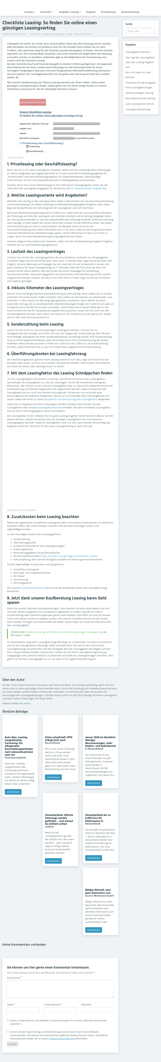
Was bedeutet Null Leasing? (140, 98)
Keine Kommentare (83, 34)
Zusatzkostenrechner (33, 587)
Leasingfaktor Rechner (137, 51)
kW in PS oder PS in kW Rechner (138, 75)
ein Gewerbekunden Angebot (86, 188)
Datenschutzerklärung (62, 1038)
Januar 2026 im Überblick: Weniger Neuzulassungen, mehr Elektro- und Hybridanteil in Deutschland (100, 743)
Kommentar (14, 977)
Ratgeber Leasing (70, 11)
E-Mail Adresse (53, 1004)
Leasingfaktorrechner (49, 407)
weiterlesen (13, 791)
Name (11, 1004)
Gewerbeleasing (130, 11)
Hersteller (47, 11)
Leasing (29, 11)
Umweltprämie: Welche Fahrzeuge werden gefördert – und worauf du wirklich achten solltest (59, 821)
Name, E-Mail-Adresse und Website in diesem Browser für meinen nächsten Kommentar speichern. (57, 1022)
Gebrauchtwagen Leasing (139, 92)
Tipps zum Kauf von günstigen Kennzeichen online (68, 555)
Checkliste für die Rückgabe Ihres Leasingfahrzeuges (140, 85)
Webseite (86, 1004)
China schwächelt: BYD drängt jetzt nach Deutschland (58, 740)
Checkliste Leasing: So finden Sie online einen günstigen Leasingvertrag (64, 631)
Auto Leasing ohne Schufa (139, 103)
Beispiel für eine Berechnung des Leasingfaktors (71, 399)
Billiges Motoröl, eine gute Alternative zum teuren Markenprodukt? (99, 893)
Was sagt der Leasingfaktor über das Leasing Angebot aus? (140, 62)
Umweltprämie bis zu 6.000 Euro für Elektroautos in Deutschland (98, 819)
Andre (23, 34)
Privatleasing (108, 11)
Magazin (91, 11)
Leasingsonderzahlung (137, 109)
